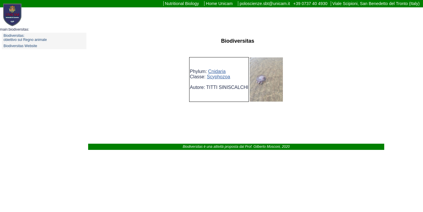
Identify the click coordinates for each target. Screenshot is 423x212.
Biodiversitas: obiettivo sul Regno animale (25, 38)
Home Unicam (220, 3)
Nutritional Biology (182, 3)
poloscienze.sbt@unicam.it (265, 3)
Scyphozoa (218, 76)
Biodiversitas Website (20, 46)
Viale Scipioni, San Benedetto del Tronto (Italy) (375, 3)
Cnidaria (217, 71)
